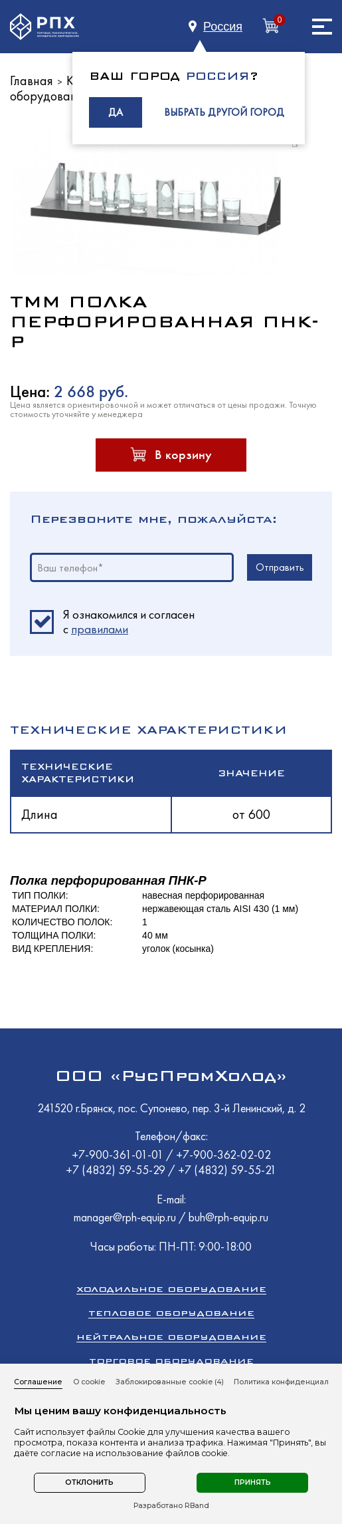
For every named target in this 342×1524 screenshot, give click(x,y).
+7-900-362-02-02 (223, 1154)
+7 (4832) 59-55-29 (117, 1169)
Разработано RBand (171, 1506)
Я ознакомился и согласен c (129, 622)
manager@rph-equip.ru (125, 1217)
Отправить (280, 567)
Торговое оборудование (171, 1361)
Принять (252, 1482)
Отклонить (89, 1482)
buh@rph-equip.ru (228, 1217)
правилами (99, 629)
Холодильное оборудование (171, 1289)
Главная (31, 80)
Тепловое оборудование (171, 1313)
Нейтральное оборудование (171, 1337)
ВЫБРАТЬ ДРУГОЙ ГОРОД (224, 112)
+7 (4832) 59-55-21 (227, 1169)
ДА (115, 112)
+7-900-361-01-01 (119, 1154)
